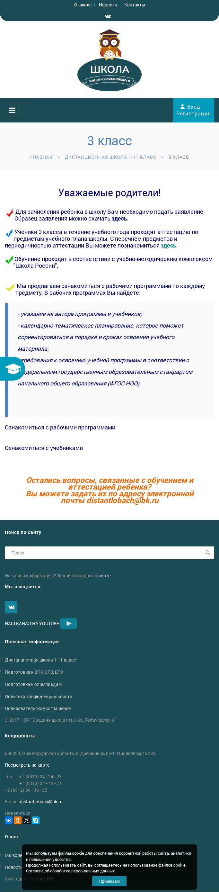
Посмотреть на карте (27, 765)
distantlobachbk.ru (122, 500)
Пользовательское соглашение (38, 708)
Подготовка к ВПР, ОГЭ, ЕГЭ (34, 672)
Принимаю (109, 881)
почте (104, 575)
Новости (108, 5)
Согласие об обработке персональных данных (70, 871)
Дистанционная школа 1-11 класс (110, 157)
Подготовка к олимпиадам (33, 684)
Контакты (134, 5)
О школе (83, 5)
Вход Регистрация (193, 110)
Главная (41, 157)
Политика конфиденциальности (38, 696)
